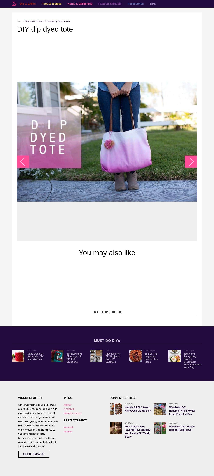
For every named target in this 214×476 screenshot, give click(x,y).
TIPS (153, 3)
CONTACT (69, 409)
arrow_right (189, 161)
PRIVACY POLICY (72, 413)
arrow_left (24, 161)
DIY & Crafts (28, 3)
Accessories (136, 3)
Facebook (68, 427)
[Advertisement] (107, 57)
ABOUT (67, 405)
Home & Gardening (80, 3)
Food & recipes (51, 3)
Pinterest (68, 431)
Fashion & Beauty (109, 3)
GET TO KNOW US (33, 454)
